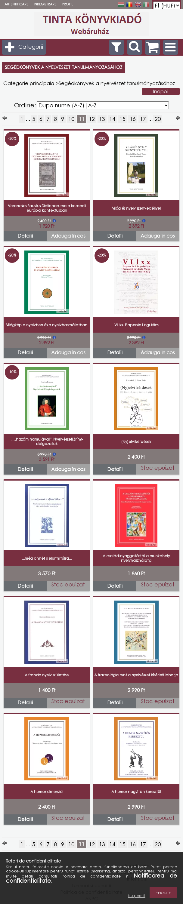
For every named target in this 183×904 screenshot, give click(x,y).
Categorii (30, 46)
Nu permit (136, 895)
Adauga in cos (68, 236)
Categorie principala (28, 83)
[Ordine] (103, 105)
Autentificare (16, 4)
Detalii (25, 236)
